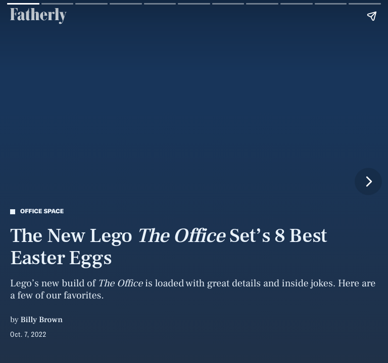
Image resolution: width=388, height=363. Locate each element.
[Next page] (368, 181)
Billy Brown (42, 320)
